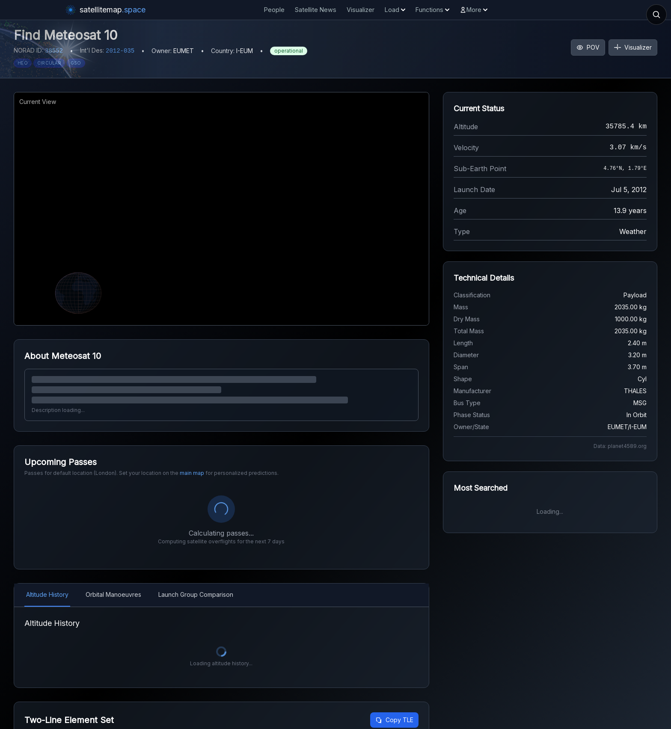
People (274, 9)
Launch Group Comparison (195, 594)
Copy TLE (394, 719)
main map (192, 473)
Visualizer (360, 9)
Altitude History (47, 594)
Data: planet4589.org (620, 446)
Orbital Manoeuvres (113, 594)
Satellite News (315, 9)
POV (588, 47)
